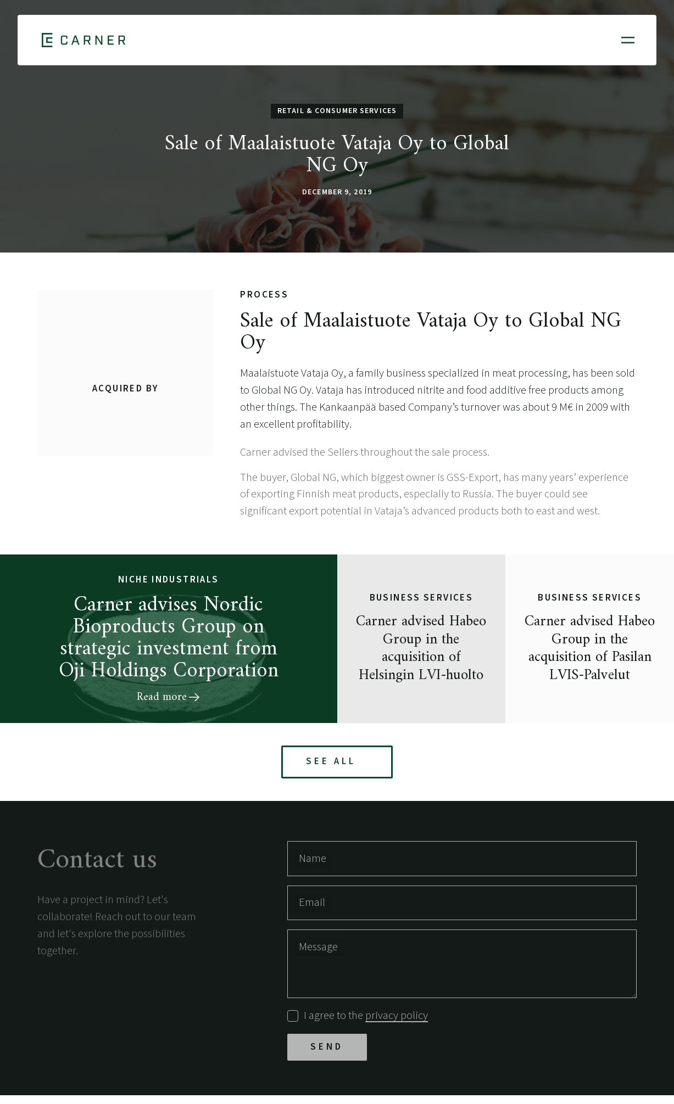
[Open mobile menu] (628, 40)
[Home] (83, 40)
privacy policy (396, 1018)
